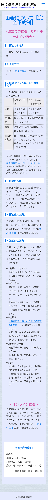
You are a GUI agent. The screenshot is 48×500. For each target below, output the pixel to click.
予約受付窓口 (19, 71)
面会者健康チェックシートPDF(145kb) (23, 163)
